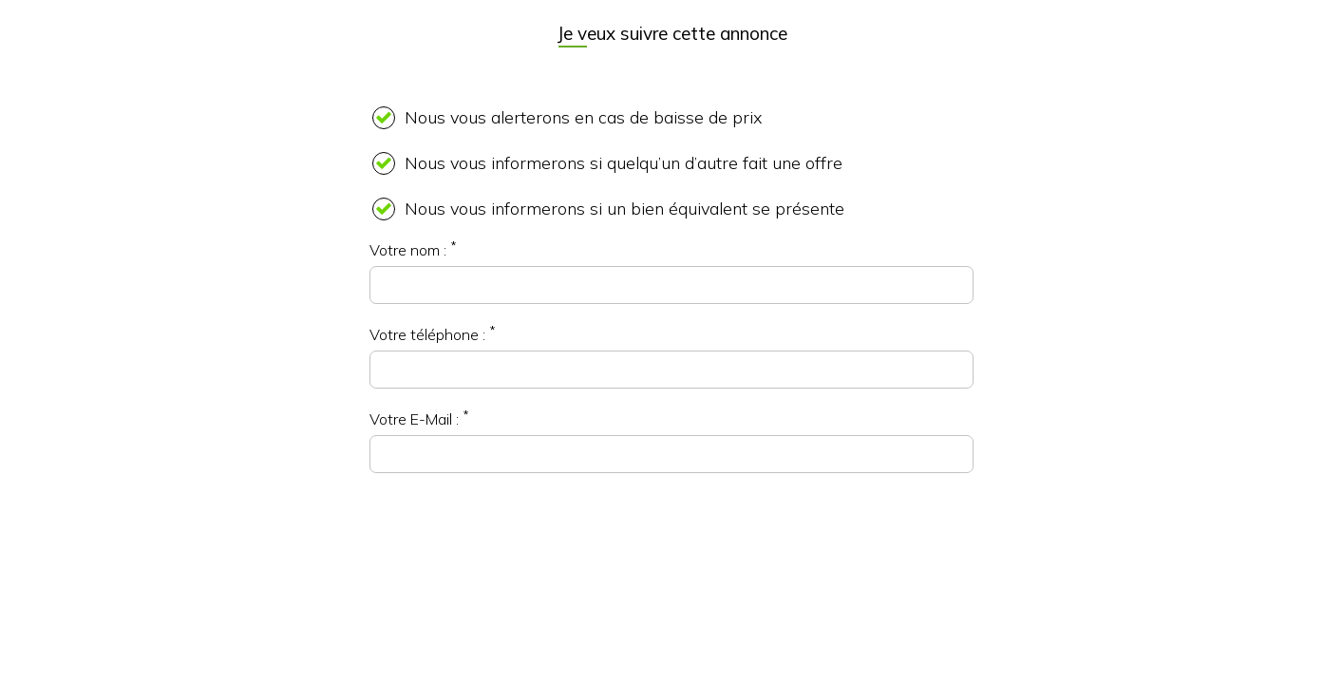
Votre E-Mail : (414, 418)
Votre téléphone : (427, 334)
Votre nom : (407, 249)
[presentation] (671, 544)
